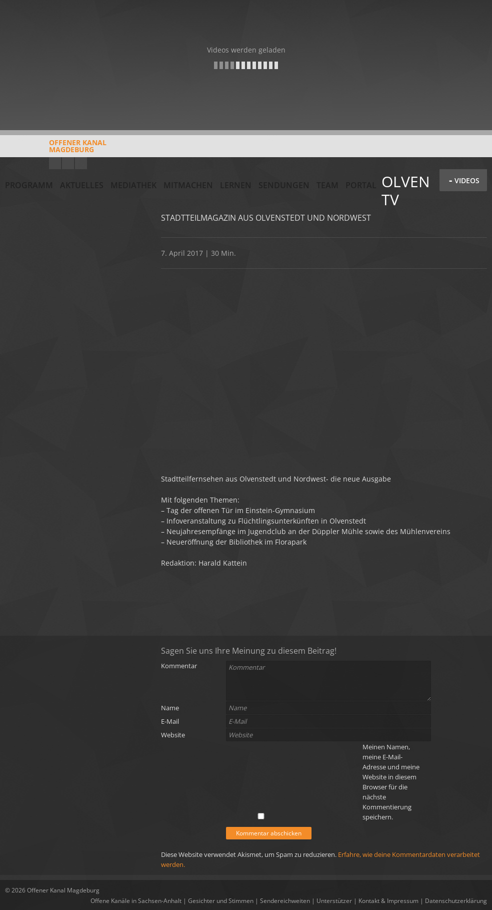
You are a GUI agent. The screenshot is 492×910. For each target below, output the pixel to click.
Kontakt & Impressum (388, 900)
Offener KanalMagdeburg (55, 149)
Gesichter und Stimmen (221, 900)
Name (170, 707)
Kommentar (179, 665)
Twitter (81, 163)
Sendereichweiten (285, 900)
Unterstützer (334, 900)
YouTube (55, 163)
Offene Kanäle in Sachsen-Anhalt (136, 900)
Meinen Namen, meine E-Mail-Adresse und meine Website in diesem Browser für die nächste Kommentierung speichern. (391, 781)
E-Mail (170, 721)
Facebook (68, 163)
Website (173, 734)
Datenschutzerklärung (456, 900)
